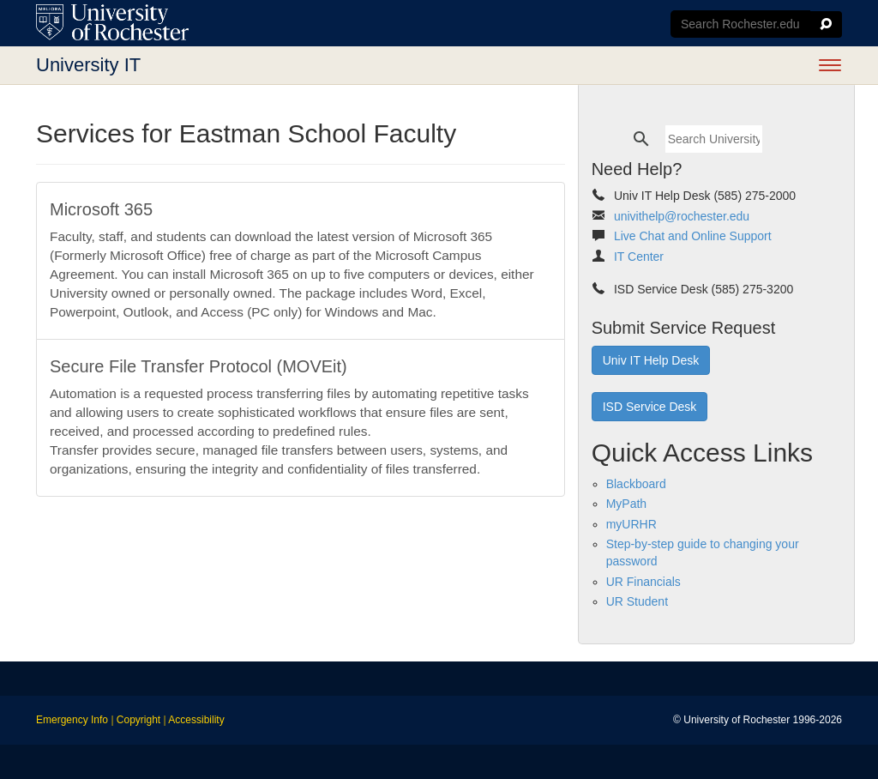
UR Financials (643, 582)
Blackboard (636, 484)
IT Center (639, 256)
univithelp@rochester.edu (681, 216)
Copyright (138, 720)
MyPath (626, 503)
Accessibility (196, 720)
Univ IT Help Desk (651, 360)
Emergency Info (72, 720)
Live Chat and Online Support (693, 236)
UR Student (637, 601)
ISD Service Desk (650, 407)
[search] (713, 139)
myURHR (631, 524)
